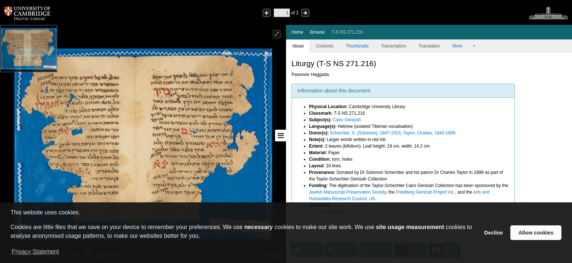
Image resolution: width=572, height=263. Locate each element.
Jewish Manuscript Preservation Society (347, 192)
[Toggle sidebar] (280, 135)
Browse (317, 32)
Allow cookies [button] (535, 233)
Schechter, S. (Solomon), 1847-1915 (365, 133)
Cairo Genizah (347, 119)
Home (297, 32)
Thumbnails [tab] (357, 46)
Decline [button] (493, 233)
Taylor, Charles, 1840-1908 (429, 133)
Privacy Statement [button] (35, 251)
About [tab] (298, 46)
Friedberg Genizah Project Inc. (425, 192)
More (462, 46)
